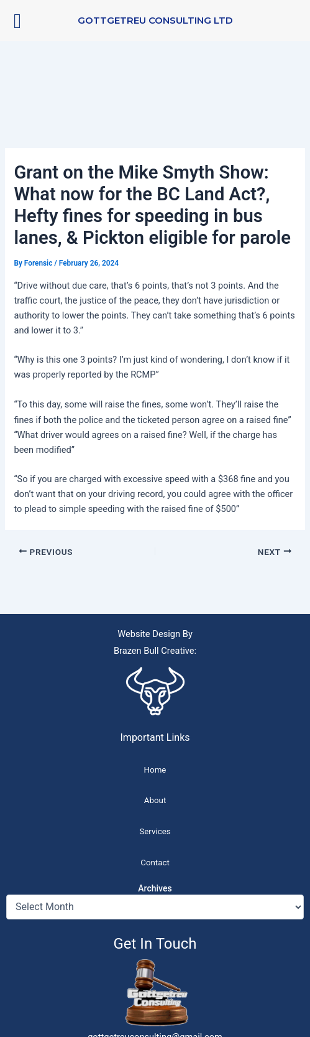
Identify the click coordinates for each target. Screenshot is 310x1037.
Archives (154, 888)
